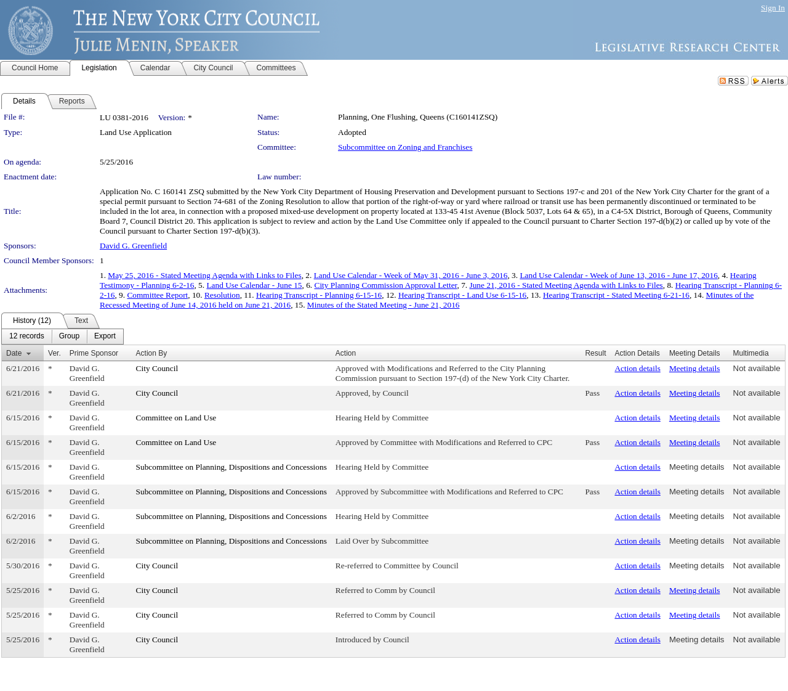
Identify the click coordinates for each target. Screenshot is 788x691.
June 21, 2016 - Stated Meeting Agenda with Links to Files (565, 285)
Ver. (54, 353)
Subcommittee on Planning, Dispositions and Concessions (231, 467)
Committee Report (157, 295)
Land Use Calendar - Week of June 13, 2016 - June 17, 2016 (618, 275)
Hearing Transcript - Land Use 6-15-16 (462, 295)
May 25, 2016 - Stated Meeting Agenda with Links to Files (204, 275)
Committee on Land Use (176, 417)
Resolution (222, 295)
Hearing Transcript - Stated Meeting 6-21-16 (616, 295)
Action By (151, 353)
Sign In (773, 7)
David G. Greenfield (133, 245)
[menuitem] (27, 336)
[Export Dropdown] (105, 336)
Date (14, 353)
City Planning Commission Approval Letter (386, 285)
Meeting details (694, 368)
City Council (157, 368)
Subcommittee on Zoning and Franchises (405, 147)
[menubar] (62, 337)
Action (346, 353)
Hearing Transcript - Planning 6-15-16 (319, 295)
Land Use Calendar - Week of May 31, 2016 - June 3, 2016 (411, 275)
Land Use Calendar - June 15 (254, 285)
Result (595, 353)
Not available (757, 368)
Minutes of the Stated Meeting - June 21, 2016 (383, 304)
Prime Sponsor (94, 353)
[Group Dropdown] (69, 336)
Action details (637, 368)
